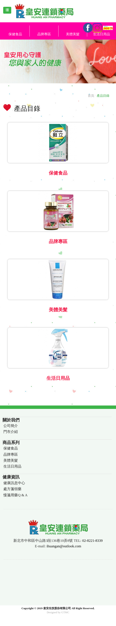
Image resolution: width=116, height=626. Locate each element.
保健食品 (15, 34)
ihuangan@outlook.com (63, 546)
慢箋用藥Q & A (15, 495)
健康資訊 (11, 477)
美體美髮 (73, 34)
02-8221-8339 (92, 541)
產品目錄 (103, 95)
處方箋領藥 (12, 489)
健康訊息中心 (14, 483)
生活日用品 (58, 378)
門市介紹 (10, 432)
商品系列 (11, 442)
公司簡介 (10, 426)
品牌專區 (44, 34)
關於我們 (11, 420)
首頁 (91, 95)
